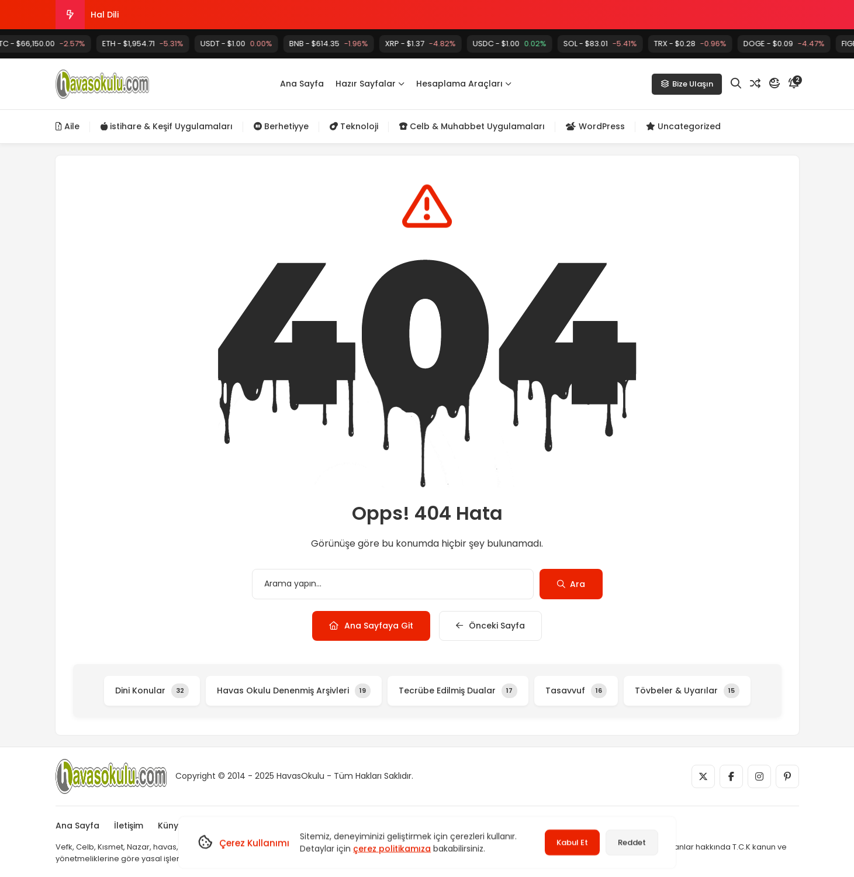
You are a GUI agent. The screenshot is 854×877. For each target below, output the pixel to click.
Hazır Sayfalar (370, 83)
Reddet (632, 842)
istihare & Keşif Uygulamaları (167, 126)
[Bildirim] (794, 83)
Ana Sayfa (302, 83)
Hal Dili (105, 14)
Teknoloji (354, 126)
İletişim (128, 825)
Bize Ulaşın (687, 83)
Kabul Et (572, 842)
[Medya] (703, 776)
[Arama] (736, 83)
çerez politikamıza (392, 848)
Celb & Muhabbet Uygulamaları (472, 126)
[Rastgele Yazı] (755, 83)
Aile (67, 126)
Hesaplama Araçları (463, 83)
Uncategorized (683, 126)
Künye (171, 825)
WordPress (595, 126)
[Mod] (774, 83)
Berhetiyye (281, 126)
